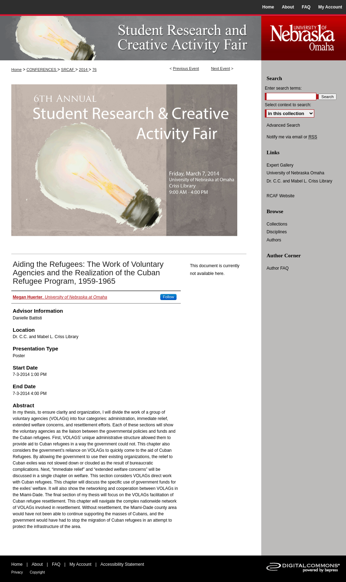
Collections (277, 224)
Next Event (220, 68)
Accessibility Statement (122, 564)
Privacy (17, 572)
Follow (168, 297)
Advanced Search (283, 125)
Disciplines (277, 231)
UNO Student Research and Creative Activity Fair (130, 37)
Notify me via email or (292, 136)
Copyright (37, 572)
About (37, 564)
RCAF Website (280, 195)
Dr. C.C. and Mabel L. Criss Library (299, 181)
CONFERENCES (41, 69)
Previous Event (186, 68)
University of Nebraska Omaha (295, 172)
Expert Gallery (280, 165)
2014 (84, 69)
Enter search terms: (283, 88)
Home (16, 69)
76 (94, 69)
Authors (274, 240)
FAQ (56, 564)
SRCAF (68, 69)
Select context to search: (288, 104)
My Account (80, 564)
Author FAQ (278, 268)
